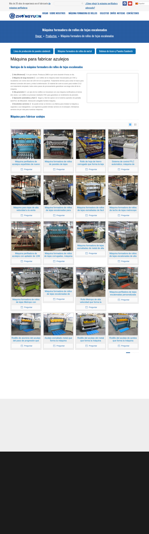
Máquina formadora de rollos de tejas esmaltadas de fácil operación (90, 209)
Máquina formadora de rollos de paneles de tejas (58, 162)
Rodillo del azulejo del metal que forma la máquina (90, 339)
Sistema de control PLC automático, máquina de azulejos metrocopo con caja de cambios (123, 163)
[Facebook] (125, 3)
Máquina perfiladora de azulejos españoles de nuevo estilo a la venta (26, 163)
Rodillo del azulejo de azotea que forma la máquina (123, 339)
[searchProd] (67, 3)
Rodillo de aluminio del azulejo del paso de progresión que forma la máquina (26, 339)
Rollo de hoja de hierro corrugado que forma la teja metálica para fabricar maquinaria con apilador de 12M (91, 163)
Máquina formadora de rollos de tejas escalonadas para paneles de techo (58, 209)
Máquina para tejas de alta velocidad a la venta (26, 208)
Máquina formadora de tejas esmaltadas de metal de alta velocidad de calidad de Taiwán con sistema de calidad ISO (90, 247)
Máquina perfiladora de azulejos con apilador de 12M (26, 254)
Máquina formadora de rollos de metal (75, 51)
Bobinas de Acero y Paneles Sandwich (116, 51)
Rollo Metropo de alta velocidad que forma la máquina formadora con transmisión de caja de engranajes (90, 301)
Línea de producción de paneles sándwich (32, 51)
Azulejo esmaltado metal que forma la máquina (58, 339)
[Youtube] (130, 3)
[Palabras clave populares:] (82, 3)
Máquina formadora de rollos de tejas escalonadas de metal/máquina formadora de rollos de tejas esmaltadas (58, 292)
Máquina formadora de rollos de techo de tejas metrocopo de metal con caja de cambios (123, 209)
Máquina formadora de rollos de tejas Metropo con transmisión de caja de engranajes (26, 301)
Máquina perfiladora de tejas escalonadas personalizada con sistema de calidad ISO (123, 293)
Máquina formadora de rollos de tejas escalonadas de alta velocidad (123, 255)
